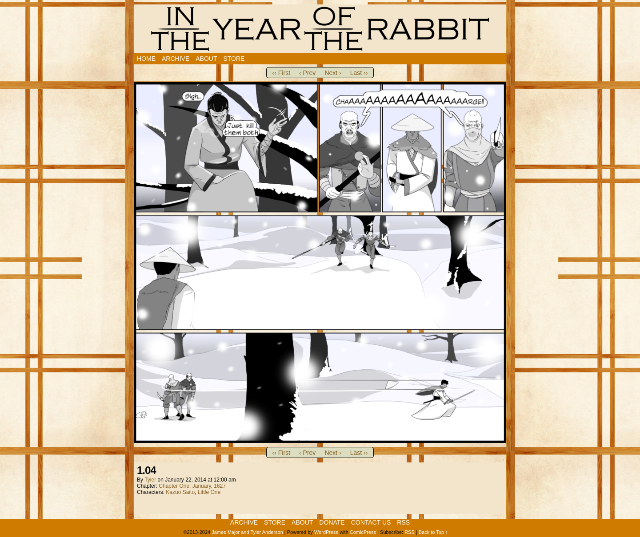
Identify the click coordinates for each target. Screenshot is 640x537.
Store (233, 58)
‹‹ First (281, 72)
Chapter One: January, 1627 (192, 486)
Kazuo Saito (180, 492)
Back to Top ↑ (433, 532)
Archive (175, 58)
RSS (403, 522)
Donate (331, 522)
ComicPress (363, 532)
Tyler (150, 480)
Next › (332, 72)
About (206, 58)
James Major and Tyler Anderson (247, 532)
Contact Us (371, 522)
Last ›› (359, 72)
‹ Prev (307, 72)
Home (146, 58)
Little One (209, 492)
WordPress (326, 532)
